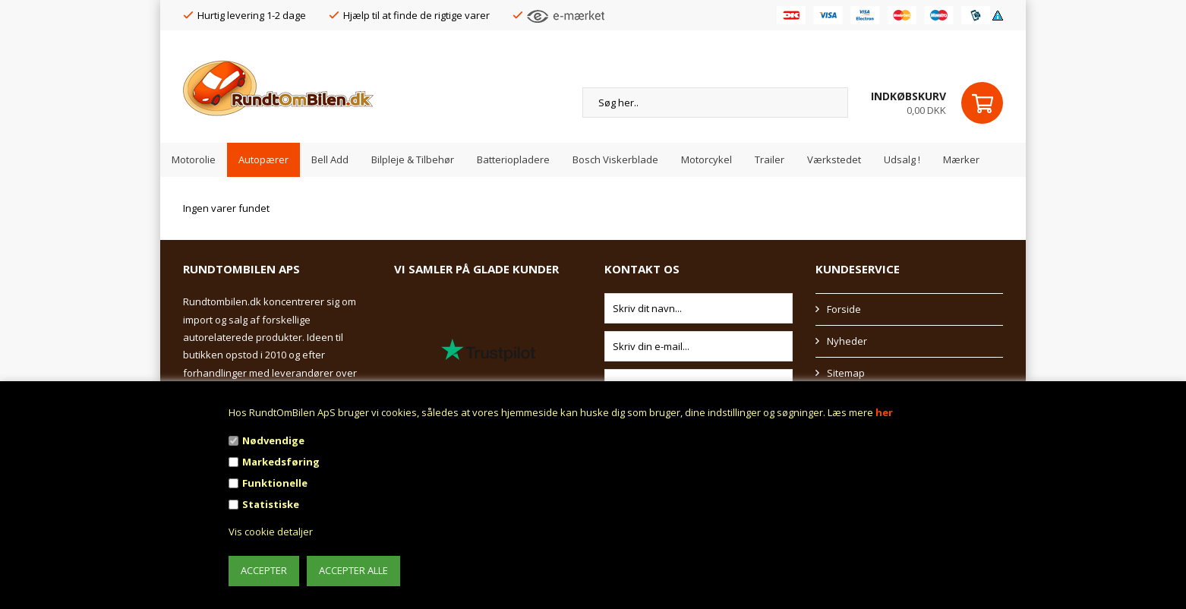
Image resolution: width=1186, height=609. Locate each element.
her (884, 412)
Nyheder (847, 341)
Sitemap (846, 373)
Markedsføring (281, 462)
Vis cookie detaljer (271, 531)
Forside (844, 309)
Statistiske (270, 504)
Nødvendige (273, 440)
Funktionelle (275, 483)
